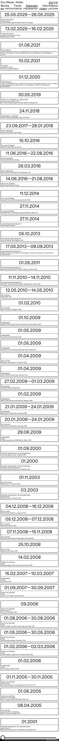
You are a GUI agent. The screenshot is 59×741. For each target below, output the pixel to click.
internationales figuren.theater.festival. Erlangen (17, 22)
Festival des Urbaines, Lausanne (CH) (13, 513)
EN (51, 3)
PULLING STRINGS (7, 198)
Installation (30, 8)
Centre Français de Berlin (9, 69)
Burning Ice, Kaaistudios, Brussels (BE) (14, 413)
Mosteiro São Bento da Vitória (11, 147)
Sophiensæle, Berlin (8, 37)
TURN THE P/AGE (7, 19)
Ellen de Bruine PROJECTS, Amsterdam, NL (15, 172)
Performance (13, 8)
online (3, 54)
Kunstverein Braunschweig (10, 160)
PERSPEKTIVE (6, 82)
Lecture (53, 8)
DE (56, 3)
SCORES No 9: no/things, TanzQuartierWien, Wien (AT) (19, 212)
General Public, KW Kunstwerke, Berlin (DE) (15, 200)
